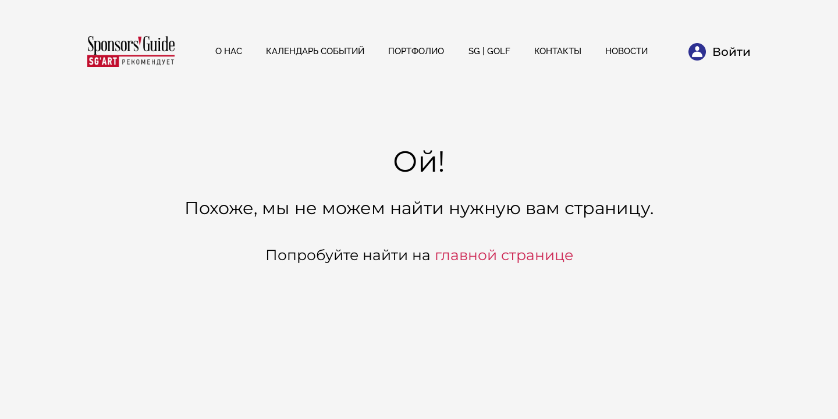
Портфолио (416, 51)
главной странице (504, 255)
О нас (228, 51)
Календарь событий (315, 51)
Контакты (557, 51)
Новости (626, 51)
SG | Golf (489, 51)
